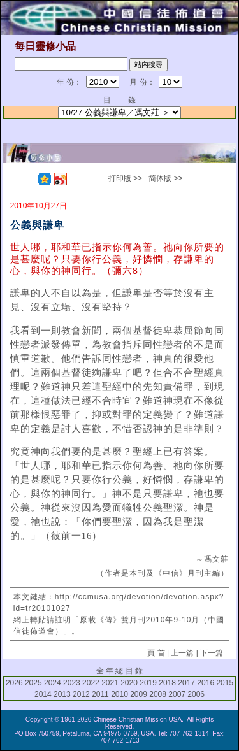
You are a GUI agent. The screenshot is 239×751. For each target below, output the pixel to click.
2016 (205, 682)
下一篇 (211, 652)
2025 (33, 682)
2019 (148, 682)
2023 (71, 682)
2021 (110, 682)
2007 (176, 694)
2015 (224, 682)
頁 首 (155, 652)
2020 (129, 682)
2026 (14, 682)
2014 (43, 694)
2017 (186, 682)
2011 (100, 694)
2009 (138, 694)
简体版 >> (165, 178)
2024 (52, 682)
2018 (167, 682)
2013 (62, 694)
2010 (119, 694)
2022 (90, 682)
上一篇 (182, 652)
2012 (81, 694)
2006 (196, 694)
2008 (157, 694)
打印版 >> (125, 178)
